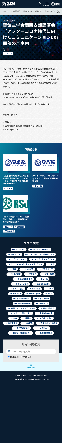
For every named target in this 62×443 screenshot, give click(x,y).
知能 (14, 269)
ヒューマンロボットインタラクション (26, 264)
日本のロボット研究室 (32, 11)
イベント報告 (18, 289)
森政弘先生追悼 (46, 333)
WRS (50, 294)
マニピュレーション (41, 249)
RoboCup (36, 289)
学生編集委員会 (46, 313)
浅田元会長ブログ (25, 279)
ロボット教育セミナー (22, 333)
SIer (15, 318)
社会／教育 (16, 274)
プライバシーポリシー (39, 375)
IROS (50, 289)
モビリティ (15, 254)
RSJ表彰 (29, 323)
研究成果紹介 (48, 308)
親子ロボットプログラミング (23, 308)
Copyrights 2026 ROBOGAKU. (31, 379)
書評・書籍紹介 (24, 303)
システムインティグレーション (41, 254)
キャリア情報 (43, 299)
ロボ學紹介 (15, 11)
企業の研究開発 (43, 284)
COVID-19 (43, 303)
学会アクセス (21, 375)
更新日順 (26, 357)
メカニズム (29, 269)
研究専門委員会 (23, 299)
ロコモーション (22, 284)
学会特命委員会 (23, 328)
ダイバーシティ (45, 318)
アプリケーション (18, 259)
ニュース (8, 54)
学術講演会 (9, 231)
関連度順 (13, 357)
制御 (52, 264)
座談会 (28, 318)
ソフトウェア (47, 269)
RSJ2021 (20, 227)
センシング (20, 249)
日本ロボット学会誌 (49, 323)
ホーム (5, 11)
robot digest (34, 294)
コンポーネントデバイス (44, 259)
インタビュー (43, 328)
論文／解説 (49, 274)
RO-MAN (17, 294)
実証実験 (32, 274)
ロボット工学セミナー (22, 313)
